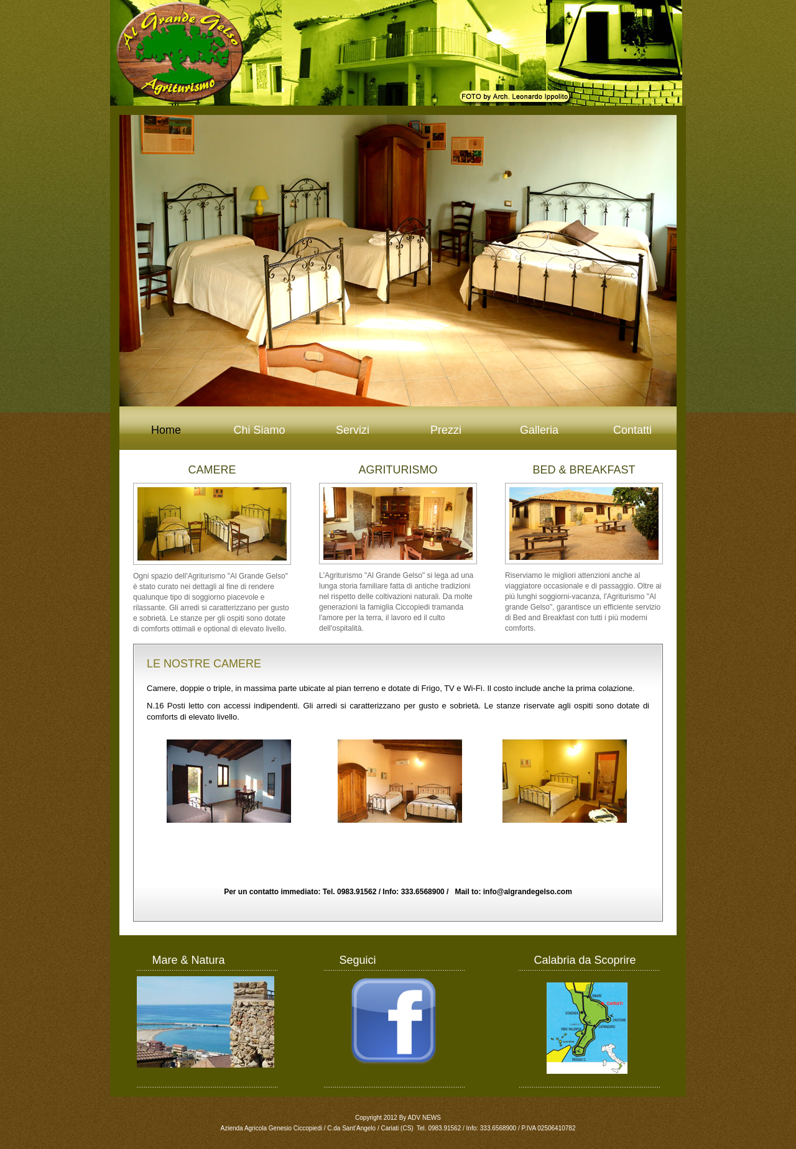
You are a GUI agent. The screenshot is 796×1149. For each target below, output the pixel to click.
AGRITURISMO (397, 470)
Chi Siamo (259, 430)
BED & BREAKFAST (583, 470)
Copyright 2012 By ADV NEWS (398, 1117)
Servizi (352, 430)
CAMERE (212, 470)
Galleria (539, 430)
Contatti (632, 430)
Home (166, 430)
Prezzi (445, 430)
